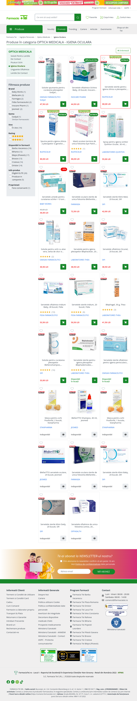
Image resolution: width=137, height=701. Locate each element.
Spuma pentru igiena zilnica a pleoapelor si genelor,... (53, 142)
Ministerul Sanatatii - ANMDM (52, 632)
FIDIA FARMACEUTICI (49, 315)
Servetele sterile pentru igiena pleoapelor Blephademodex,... (84, 362)
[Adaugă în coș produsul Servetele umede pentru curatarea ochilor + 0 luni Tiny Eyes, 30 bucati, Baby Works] (63, 211)
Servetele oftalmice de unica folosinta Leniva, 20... (84, 525)
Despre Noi (43, 594)
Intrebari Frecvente (15, 621)
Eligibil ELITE (19, 173)
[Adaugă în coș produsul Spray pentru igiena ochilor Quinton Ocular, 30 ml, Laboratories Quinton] (125, 159)
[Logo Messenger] (12, 682)
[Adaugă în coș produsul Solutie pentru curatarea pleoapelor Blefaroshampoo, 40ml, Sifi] (63, 380)
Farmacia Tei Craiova (81, 640)
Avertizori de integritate (49, 613)
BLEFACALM (107, 97)
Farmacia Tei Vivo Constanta (84, 613)
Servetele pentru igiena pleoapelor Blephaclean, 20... (84, 250)
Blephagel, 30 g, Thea (115, 304)
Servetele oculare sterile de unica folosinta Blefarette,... (84, 198)
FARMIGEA (75, 204)
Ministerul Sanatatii (47, 628)
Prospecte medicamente (49, 624)
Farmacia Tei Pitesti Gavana (84, 632)
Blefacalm (18, 95)
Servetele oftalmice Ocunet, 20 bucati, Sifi (115, 250)
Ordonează (123, 50)
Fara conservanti (21, 188)
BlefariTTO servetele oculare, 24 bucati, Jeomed (53, 473)
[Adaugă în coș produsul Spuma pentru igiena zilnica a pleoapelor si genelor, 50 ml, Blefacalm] (63, 159)
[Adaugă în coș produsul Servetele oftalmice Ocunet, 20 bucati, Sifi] (125, 267)
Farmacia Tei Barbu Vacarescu (80, 596)
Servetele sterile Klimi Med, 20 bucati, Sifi (115, 198)
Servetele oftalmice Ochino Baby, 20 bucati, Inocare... (84, 88)
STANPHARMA (46, 427)
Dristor (17, 165)
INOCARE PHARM (78, 97)
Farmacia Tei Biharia (80, 621)
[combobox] (55, 17)
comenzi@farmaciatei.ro (116, 600)
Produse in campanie (18, 178)
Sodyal (20, 118)
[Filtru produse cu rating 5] (10, 136)
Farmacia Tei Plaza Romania (84, 602)
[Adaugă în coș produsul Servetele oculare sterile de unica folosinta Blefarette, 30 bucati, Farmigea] (94, 211)
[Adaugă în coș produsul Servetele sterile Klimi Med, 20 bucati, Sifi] (125, 211)
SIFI (103, 204)
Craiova (17, 162)
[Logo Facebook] (8, 682)
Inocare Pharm (20, 105)
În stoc (17, 127)
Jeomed (17, 109)
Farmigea (17, 98)
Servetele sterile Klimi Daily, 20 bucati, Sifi (53, 525)
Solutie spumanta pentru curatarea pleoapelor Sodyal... (53, 89)
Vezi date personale (93, 564)
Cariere (41, 598)
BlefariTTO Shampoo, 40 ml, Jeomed (84, 419)
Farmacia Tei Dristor (80, 605)
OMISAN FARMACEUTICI (50, 97)
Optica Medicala (43, 37)
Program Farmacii (99, 8)
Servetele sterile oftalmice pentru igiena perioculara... (115, 361)
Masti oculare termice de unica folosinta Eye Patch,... (84, 142)
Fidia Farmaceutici (21, 102)
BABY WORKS (45, 204)
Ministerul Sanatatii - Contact (51, 636)
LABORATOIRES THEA (80, 259)
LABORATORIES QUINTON (113, 152)
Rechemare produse (15, 628)
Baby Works (19, 91)
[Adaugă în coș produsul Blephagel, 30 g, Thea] (125, 322)
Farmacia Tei (11, 37)
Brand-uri (10, 624)
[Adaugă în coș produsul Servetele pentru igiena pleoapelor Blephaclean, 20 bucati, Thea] (94, 267)
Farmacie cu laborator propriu (20, 609)
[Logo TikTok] (21, 682)
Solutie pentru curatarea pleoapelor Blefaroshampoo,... (53, 362)
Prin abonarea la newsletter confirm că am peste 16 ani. (89, 561)
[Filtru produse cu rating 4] (10, 140)
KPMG (120, 672)
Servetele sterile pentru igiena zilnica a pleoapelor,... (116, 88)
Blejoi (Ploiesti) (20, 155)
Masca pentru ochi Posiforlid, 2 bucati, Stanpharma (53, 420)
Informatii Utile (114, 8)
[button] (94, 380)
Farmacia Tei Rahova (81, 617)
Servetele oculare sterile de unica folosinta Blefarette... (84, 473)
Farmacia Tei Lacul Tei (81, 609)
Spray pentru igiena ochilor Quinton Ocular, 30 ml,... (115, 143)
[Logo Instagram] (17, 682)
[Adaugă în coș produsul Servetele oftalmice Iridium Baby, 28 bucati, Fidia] (63, 322)
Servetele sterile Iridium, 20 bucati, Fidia (84, 305)
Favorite (91, 17)
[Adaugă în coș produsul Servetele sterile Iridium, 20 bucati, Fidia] (94, 322)
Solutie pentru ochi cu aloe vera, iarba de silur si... (53, 250)
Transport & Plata (14, 613)
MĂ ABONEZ (104, 571)
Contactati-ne (12, 632)
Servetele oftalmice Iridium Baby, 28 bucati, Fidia (53, 305)
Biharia (17, 151)
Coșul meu (106, 17)
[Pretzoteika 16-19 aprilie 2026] (68, 2)
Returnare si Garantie (16, 617)
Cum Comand (12, 605)
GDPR (126, 8)
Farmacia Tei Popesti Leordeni (81, 626)
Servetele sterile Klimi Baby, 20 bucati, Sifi (115, 473)
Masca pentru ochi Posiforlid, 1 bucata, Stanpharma (115, 420)
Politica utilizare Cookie (49, 602)
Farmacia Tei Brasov (80, 636)
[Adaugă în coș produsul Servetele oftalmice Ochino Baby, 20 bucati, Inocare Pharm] (94, 104)
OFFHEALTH (76, 531)
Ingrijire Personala (27, 37)
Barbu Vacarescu (21, 148)
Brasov (17, 158)
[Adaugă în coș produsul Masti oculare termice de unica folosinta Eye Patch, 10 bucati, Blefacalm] (94, 159)
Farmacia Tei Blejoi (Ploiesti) (84, 643)
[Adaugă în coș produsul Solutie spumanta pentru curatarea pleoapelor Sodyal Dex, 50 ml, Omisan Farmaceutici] (63, 104)
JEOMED (74, 427)
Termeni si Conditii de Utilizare (20, 594)
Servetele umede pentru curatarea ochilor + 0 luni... (53, 198)
